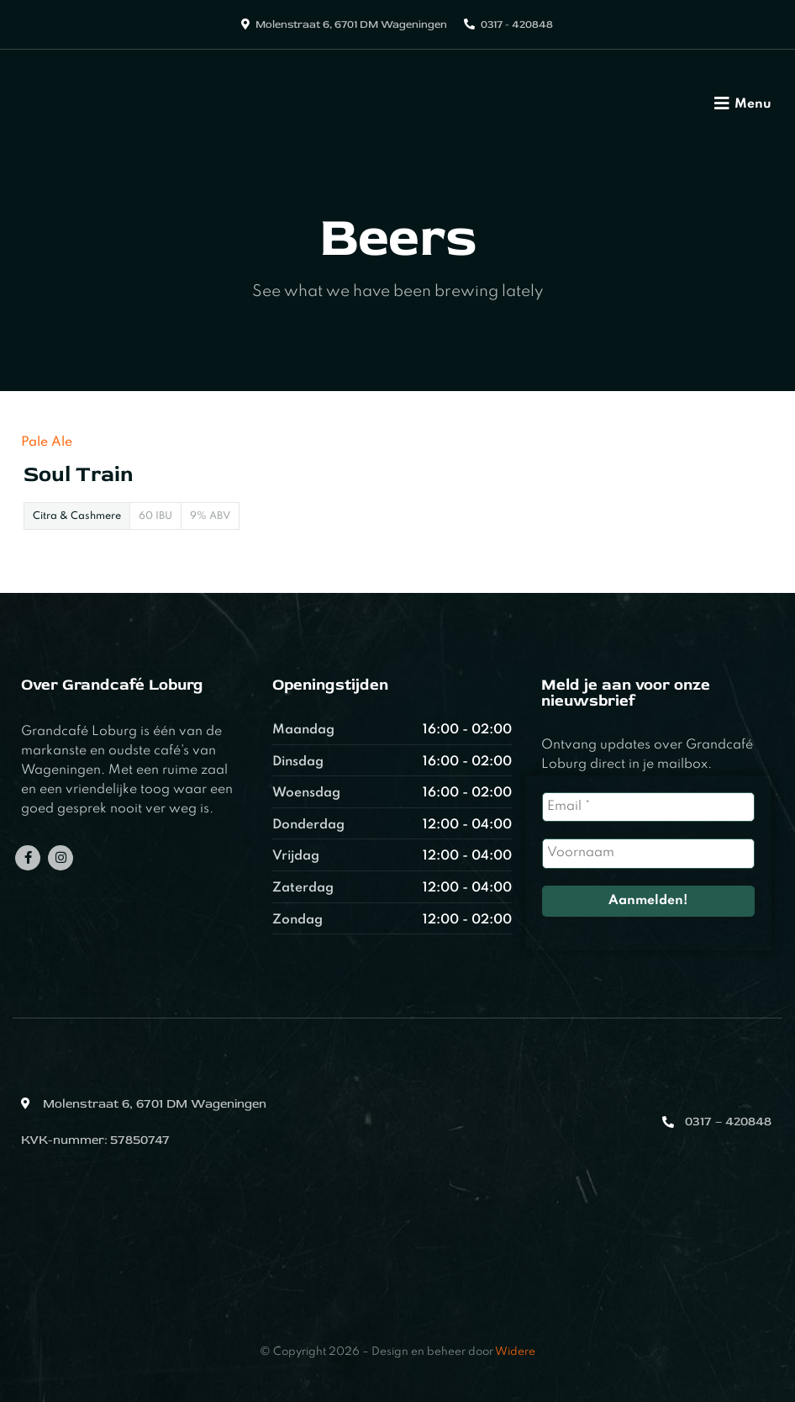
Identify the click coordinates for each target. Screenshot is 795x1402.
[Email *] (648, 807)
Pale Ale (46, 442)
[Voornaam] (648, 853)
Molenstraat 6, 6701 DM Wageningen (351, 24)
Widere (515, 1351)
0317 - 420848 (517, 24)
